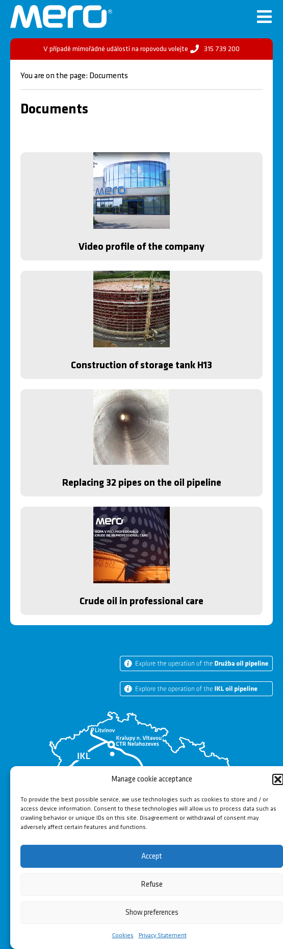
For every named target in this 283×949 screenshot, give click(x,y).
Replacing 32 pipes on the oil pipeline (141, 483)
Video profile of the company (141, 247)
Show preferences (151, 912)
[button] (278, 779)
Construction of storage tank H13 (141, 365)
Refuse (152, 884)
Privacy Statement (163, 935)
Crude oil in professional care (141, 601)
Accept (151, 856)
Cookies (123, 935)
